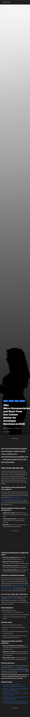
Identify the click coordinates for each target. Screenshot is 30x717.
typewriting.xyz (21, 671)
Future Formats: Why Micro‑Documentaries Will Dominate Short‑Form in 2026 (14, 499)
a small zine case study (13, 598)
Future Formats (14, 667)
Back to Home (6, 2)
